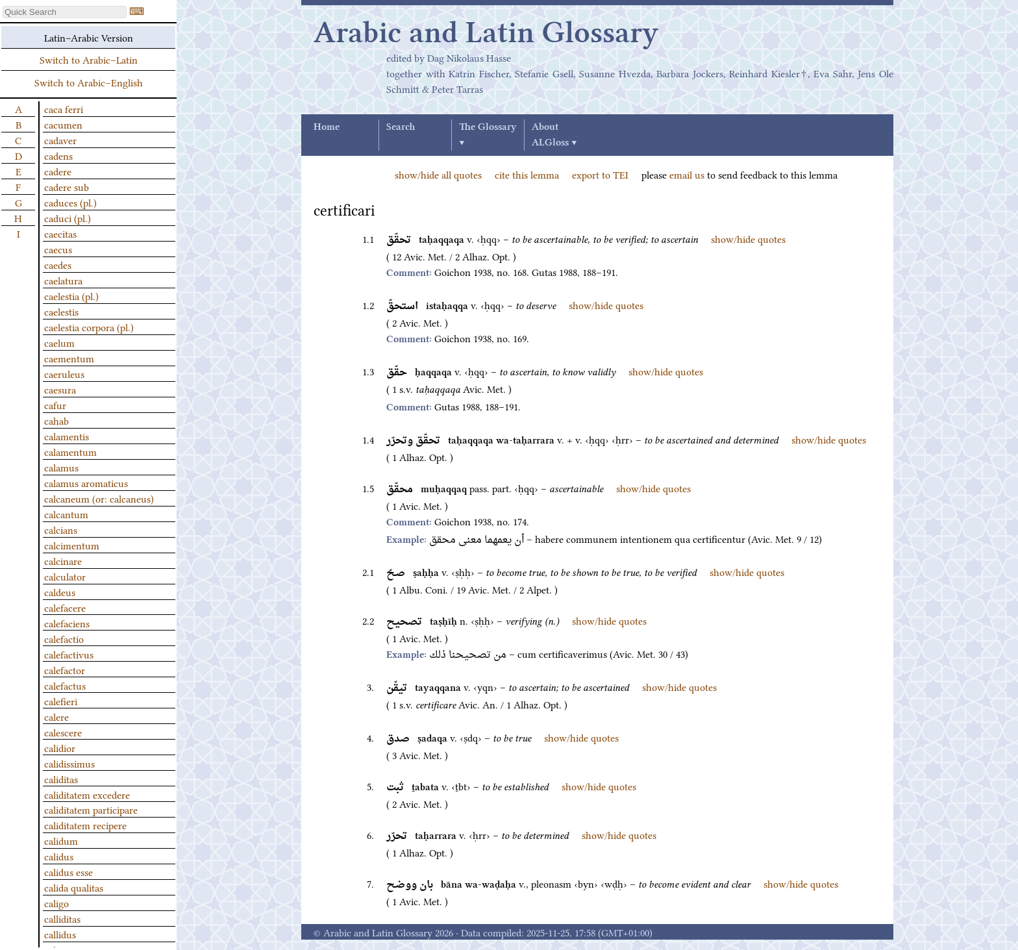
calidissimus (69, 763)
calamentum (70, 451)
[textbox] (65, 12)
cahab (56, 420)
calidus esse (68, 871)
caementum (69, 358)
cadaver (60, 139)
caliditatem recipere (85, 825)
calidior (59, 747)
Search (400, 127)
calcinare (63, 560)
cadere (57, 171)
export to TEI (600, 174)
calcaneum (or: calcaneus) (99, 498)
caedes (57, 264)
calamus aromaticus (86, 482)
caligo (56, 902)
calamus (61, 467)
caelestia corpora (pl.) (89, 326)
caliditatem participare (91, 809)
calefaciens (67, 623)
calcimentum (71, 545)
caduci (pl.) (67, 217)
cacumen (63, 124)
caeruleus (64, 373)
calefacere (65, 607)
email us (686, 174)
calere (56, 716)
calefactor (64, 669)
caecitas (60, 233)
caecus (58, 249)
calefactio (64, 638)
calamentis (66, 436)
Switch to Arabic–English (88, 82)
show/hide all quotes (438, 174)
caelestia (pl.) (71, 295)
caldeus (59, 591)
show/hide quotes (748, 238)
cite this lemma (527, 174)
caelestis (61, 311)
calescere (63, 732)
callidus (60, 934)
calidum (61, 840)
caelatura (63, 280)
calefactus (65, 685)
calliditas (62, 918)
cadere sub (66, 186)
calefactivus (68, 654)
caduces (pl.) (70, 202)
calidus (58, 856)
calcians (60, 529)
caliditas (61, 778)
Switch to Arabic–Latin (89, 59)
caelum (59, 342)
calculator (65, 576)
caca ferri (63, 108)
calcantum (66, 513)
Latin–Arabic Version (88, 37)
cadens (58, 155)
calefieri (60, 701)
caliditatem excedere (87, 794)
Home (327, 127)
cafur (55, 404)
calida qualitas (73, 887)
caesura (60, 389)
